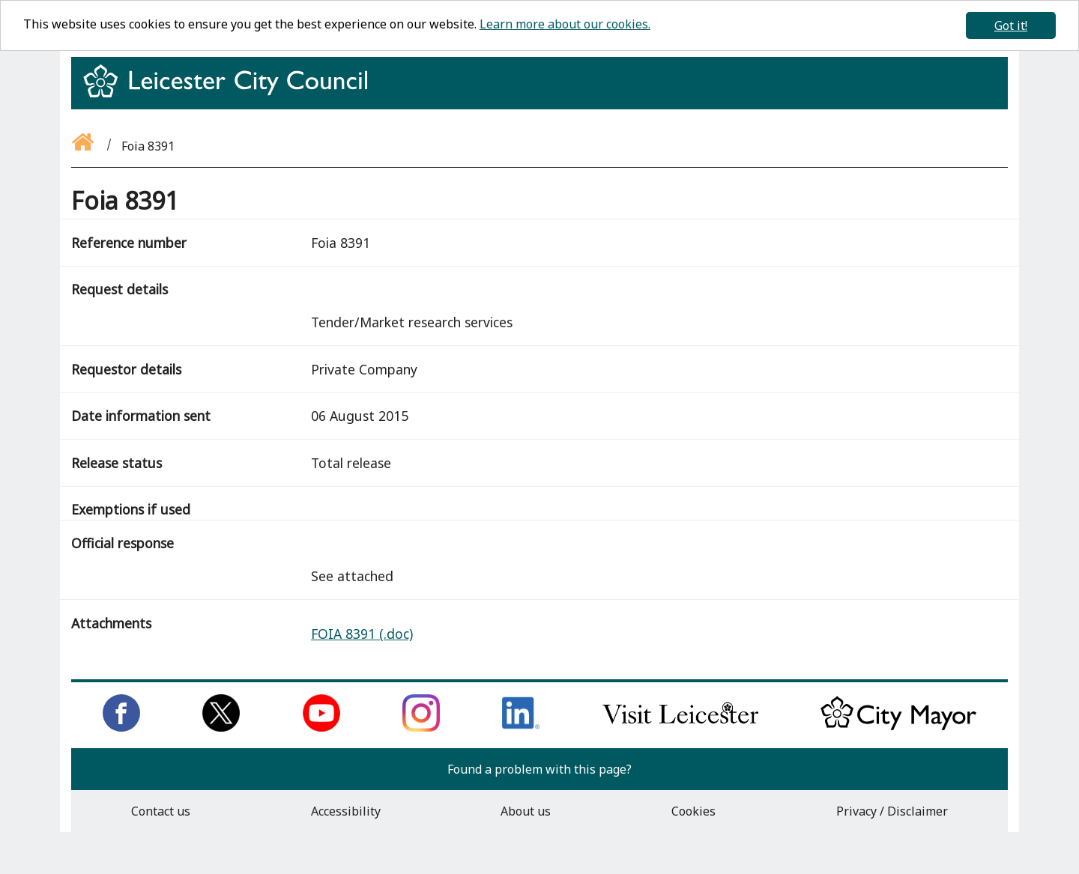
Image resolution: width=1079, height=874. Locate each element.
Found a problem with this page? (539, 769)
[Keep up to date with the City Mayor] (898, 727)
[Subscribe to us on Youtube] (321, 727)
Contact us (160, 811)
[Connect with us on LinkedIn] (521, 727)
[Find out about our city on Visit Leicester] (680, 727)
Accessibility (346, 811)
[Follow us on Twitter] (221, 727)
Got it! (1010, 25)
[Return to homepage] (231, 94)
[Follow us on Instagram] (421, 727)
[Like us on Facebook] (121, 727)
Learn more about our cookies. (565, 24)
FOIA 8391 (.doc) (362, 634)
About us (526, 811)
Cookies (693, 811)
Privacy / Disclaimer (892, 811)
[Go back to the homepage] (84, 146)
